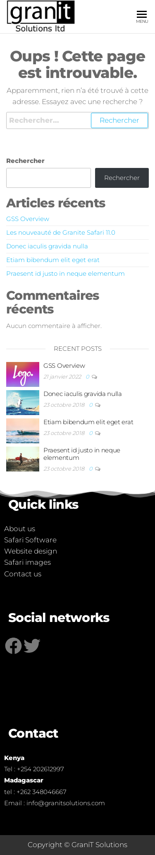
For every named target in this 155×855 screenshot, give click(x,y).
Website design (30, 551)
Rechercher (25, 161)
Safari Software (30, 540)
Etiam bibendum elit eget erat (53, 260)
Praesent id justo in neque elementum (65, 273)
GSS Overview (27, 219)
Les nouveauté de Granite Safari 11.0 (60, 232)
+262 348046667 (42, 792)
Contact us (22, 574)
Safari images (27, 562)
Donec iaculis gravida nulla (47, 246)
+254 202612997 (40, 769)
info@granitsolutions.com (65, 803)
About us (19, 529)
